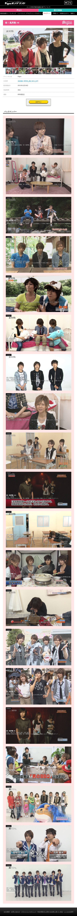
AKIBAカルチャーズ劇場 (64, 13)
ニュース (21, 13)
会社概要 (7, 912)
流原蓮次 (20, 81)
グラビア (30, 13)
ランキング (12, 13)
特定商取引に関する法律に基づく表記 (50, 912)
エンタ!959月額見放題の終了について (38, 7)
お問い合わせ (15, 912)
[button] (72, 29)
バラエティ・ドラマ (38, 13)
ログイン (38, 102)
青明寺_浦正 (28, 81)
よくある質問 (68, 912)
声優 (55, 13)
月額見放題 (4, 13)
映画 (73, 13)
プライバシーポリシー (28, 912)
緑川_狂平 (35, 81)
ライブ (47, 13)
